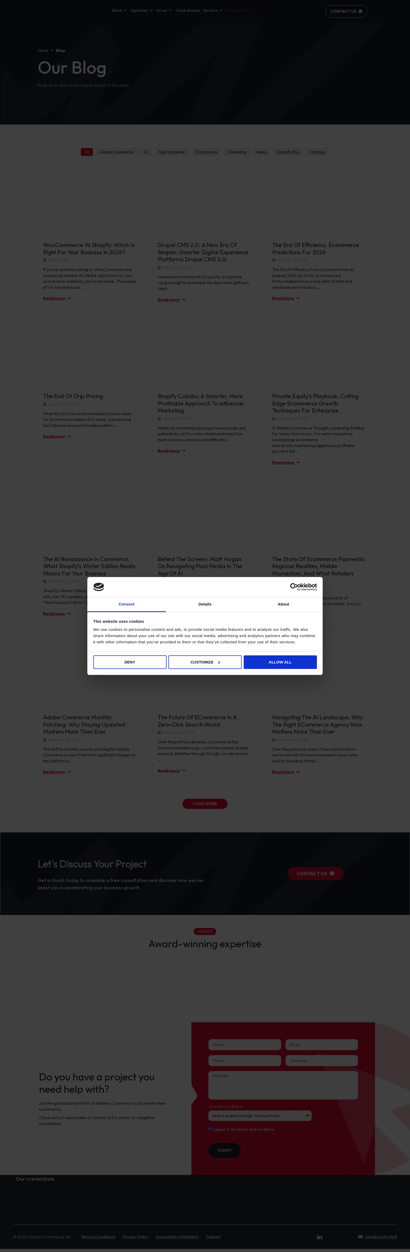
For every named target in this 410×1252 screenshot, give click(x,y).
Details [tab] (205, 604)
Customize (205, 662)
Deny (129, 662)
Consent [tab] (127, 604)
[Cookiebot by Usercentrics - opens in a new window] (294, 587)
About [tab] (283, 604)
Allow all (280, 662)
